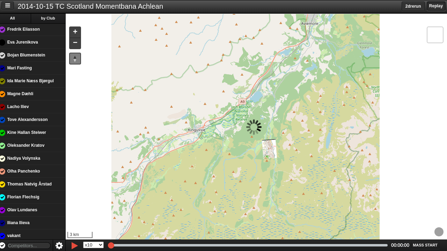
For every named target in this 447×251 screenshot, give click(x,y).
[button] (79, 32)
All (17, 18)
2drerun (413, 6)
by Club (53, 18)
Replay (436, 5)
